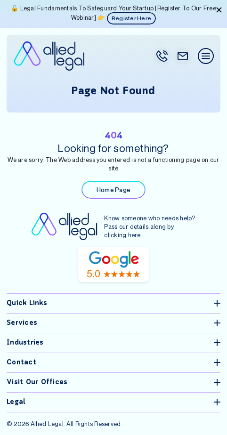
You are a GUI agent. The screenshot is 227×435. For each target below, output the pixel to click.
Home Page (113, 189)
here (134, 235)
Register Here (131, 18)
